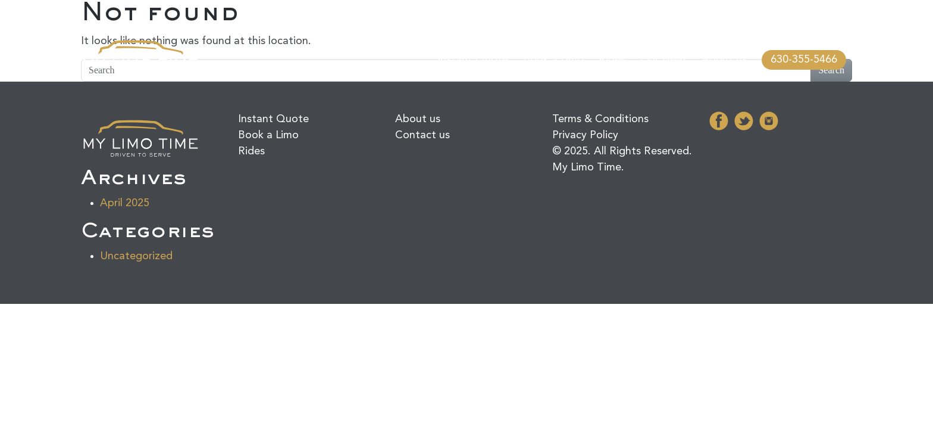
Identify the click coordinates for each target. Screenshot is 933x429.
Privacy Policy (585, 135)
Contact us (422, 135)
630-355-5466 (804, 59)
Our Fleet (663, 59)
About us (724, 59)
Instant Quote (472, 59)
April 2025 (124, 203)
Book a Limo (553, 59)
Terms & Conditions (600, 119)
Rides (612, 59)
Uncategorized (136, 256)
